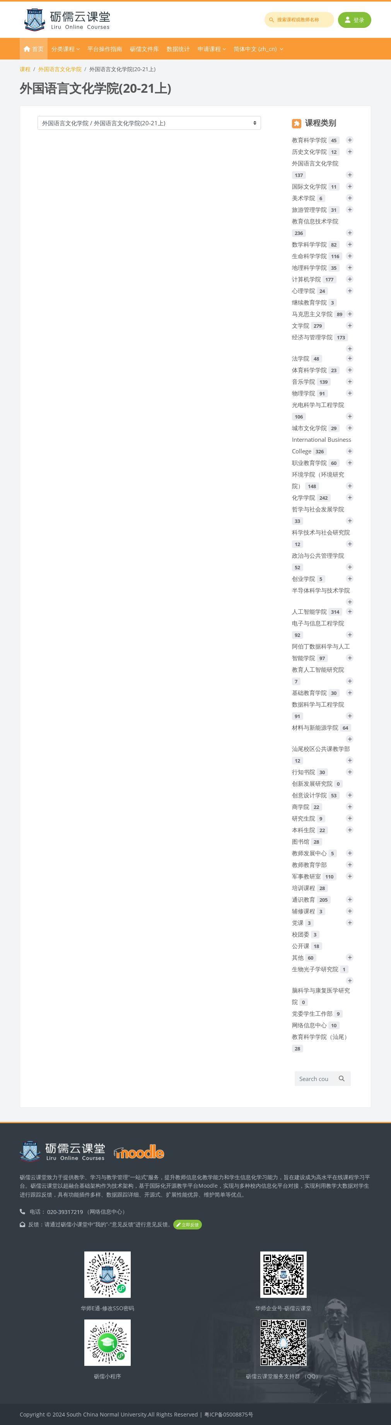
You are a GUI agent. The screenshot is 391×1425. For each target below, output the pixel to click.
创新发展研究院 (317, 783)
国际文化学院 (316, 186)
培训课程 (310, 888)
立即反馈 (187, 1225)
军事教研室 (314, 876)
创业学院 (308, 578)
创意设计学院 (316, 795)
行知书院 (310, 772)
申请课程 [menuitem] (209, 49)
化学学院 (311, 497)
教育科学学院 (316, 140)
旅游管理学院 (316, 209)
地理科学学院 (316, 267)
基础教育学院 (316, 692)
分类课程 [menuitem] (63, 49)
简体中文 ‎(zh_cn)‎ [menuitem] (255, 49)
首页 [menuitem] (38, 49)
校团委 (305, 934)
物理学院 (310, 393)
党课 (303, 922)
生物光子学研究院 (320, 969)
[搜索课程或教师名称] (299, 20)
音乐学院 (311, 381)
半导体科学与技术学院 (321, 590)
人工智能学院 (317, 611)
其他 (304, 957)
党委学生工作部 (317, 1013)
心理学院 (310, 291)
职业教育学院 (316, 462)
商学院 (307, 806)
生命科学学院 (317, 256)
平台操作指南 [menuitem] (104, 49)
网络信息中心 (316, 1025)
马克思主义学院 (318, 314)
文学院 (308, 325)
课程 (25, 69)
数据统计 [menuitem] (178, 49)
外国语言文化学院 (60, 69)
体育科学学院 (316, 370)
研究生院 (308, 818)
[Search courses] (314, 1079)
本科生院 (310, 830)
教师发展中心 (314, 853)
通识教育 (311, 899)
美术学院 (308, 198)
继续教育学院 (314, 302)
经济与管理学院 (320, 337)
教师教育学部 (309, 864)
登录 (354, 20)
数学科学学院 (316, 244)
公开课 (307, 946)
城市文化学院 (316, 428)
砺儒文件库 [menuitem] (144, 49)
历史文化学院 (316, 151)
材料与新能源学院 (321, 727)
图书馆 (307, 841)
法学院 (307, 358)
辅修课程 (308, 911)
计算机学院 (314, 279)
